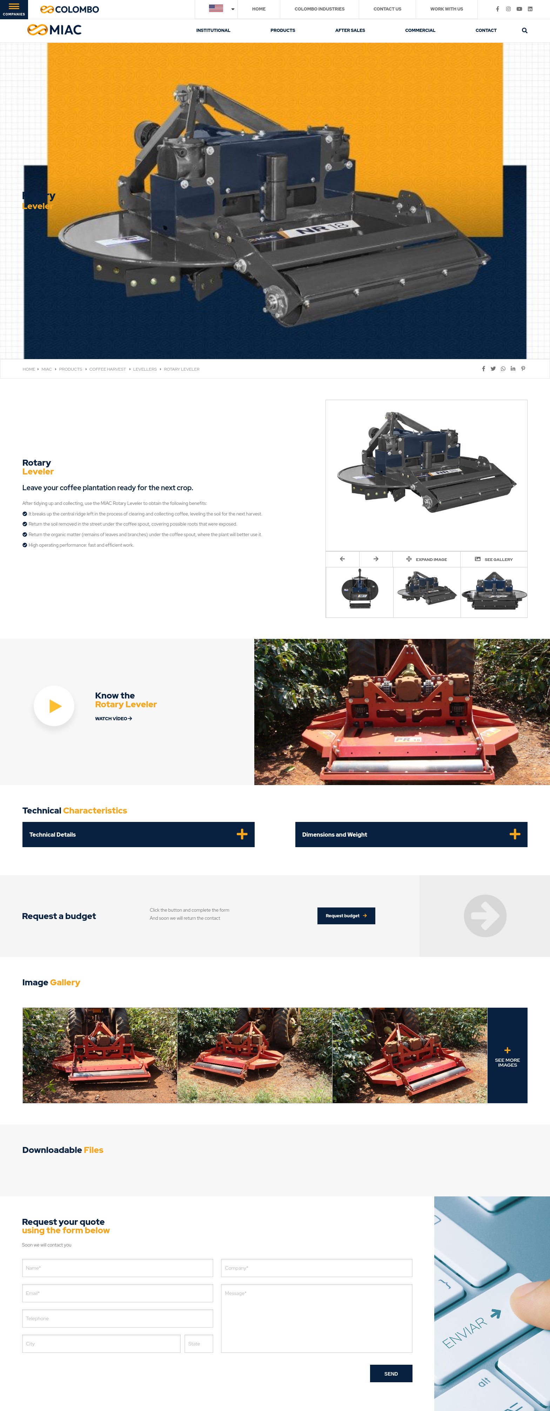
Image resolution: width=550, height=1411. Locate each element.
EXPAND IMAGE (426, 450)
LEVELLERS (145, 260)
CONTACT (486, 30)
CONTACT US (387, 9)
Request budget (346, 807)
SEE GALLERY (494, 450)
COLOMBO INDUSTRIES (319, 9)
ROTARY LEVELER (181, 260)
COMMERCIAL (420, 30)
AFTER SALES (350, 30)
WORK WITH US (446, 9)
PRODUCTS (282, 30)
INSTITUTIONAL (213, 30)
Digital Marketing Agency (304, 1382)
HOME (259, 9)
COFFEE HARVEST (108, 260)
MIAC (47, 260)
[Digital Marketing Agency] (337, 1381)
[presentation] (75, 1265)
